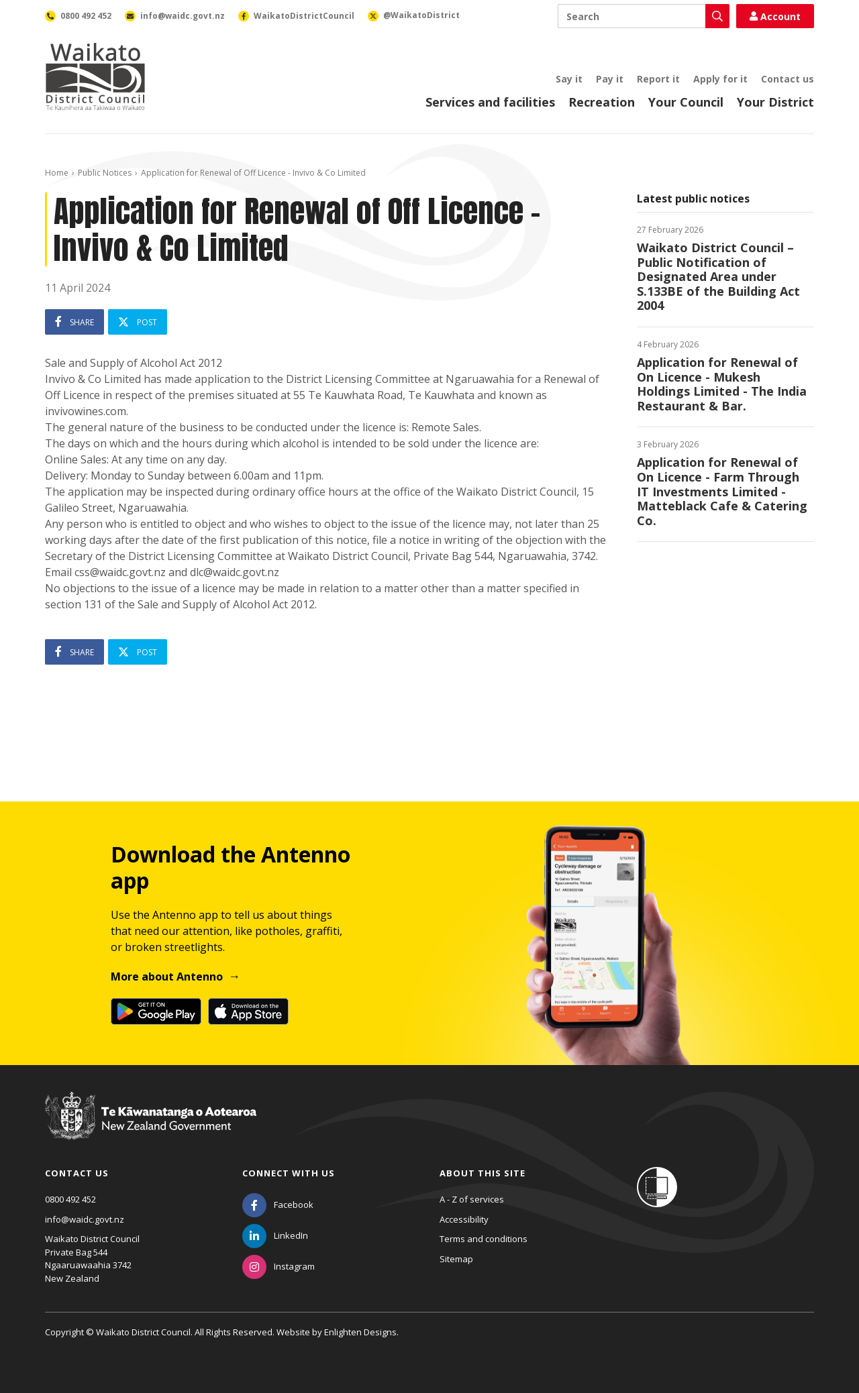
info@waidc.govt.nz (84, 1219)
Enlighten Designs (360, 1332)
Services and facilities (490, 102)
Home (56, 172)
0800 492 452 (70, 1199)
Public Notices (105, 172)
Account (775, 16)
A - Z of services (472, 1199)
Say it (569, 78)
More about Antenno (167, 976)
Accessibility (464, 1219)
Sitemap (456, 1259)
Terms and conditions (483, 1239)
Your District (775, 102)
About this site (482, 1173)
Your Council (685, 102)
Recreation (601, 102)
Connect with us (288, 1173)
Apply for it (720, 78)
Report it (658, 78)
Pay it (609, 78)
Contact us (787, 78)
